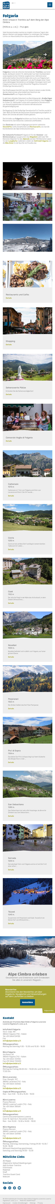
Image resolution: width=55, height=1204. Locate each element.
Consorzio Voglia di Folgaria (19, 437)
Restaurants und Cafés (17, 294)
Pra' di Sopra (14, 750)
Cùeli (10, 591)
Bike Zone (9, 143)
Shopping (10, 341)
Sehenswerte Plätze (16, 387)
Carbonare (13, 484)
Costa (11, 538)
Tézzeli (11, 911)
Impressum (6, 1203)
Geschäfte (7, 127)
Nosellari (12, 645)
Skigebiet (34, 137)
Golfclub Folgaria (41, 141)
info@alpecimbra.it (12, 1041)
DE (13, 3)
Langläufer (13, 141)
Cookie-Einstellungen (20, 1203)
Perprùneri (13, 699)
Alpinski (26, 139)
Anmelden (27, 1002)
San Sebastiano (16, 804)
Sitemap (32, 1203)
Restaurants (35, 127)
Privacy (40, 1203)
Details (9, 298)
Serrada (12, 858)
